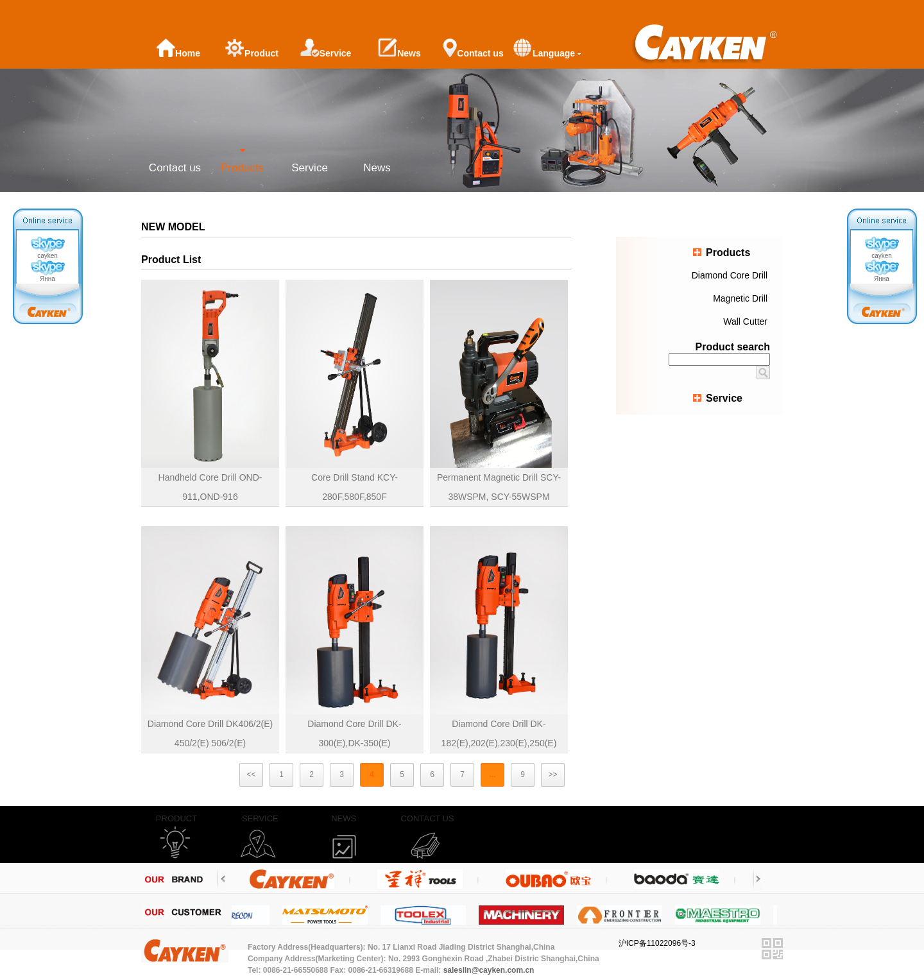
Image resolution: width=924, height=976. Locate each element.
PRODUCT (176, 818)
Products (242, 168)
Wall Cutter (745, 321)
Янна (47, 270)
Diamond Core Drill (729, 275)
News (399, 48)
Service (326, 48)
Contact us (473, 48)
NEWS (343, 818)
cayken (47, 247)
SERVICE (260, 818)
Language (547, 48)
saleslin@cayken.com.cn (489, 970)
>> (552, 774)
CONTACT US (427, 818)
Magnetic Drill (740, 298)
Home (178, 48)
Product (251, 48)
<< (250, 774)
